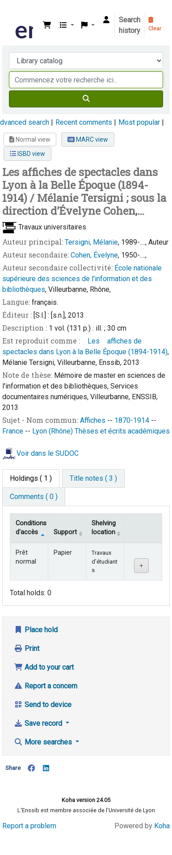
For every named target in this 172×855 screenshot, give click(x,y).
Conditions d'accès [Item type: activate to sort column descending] (31, 528)
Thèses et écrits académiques (122, 431)
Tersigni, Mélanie (91, 242)
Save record (39, 723)
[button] (47, 25)
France (13, 431)
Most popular (139, 122)
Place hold (36, 630)
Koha (162, 826)
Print (26, 648)
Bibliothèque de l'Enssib (16, 13)
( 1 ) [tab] (31, 478)
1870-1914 (132, 420)
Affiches (93, 420)
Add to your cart (44, 667)
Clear (154, 24)
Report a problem (29, 826)
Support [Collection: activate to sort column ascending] (65, 532)
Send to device (42, 704)
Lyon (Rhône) (53, 431)
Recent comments (83, 122)
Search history (129, 25)
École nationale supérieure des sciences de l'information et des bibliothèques (82, 279)
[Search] (86, 98)
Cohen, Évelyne (94, 255)
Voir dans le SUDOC (48, 454)
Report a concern (45, 686)
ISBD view (27, 153)
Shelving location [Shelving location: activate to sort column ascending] (104, 528)
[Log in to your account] (106, 20)
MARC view (87, 139)
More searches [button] (44, 742)
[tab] (93, 478)
